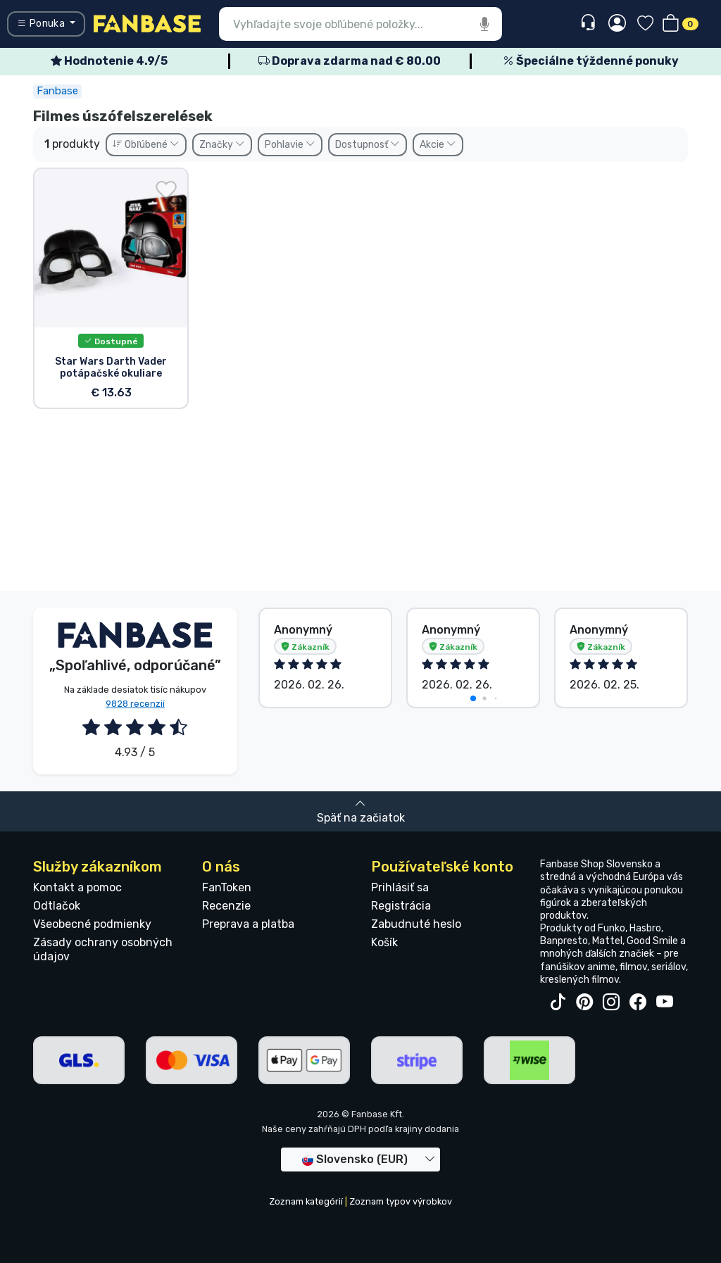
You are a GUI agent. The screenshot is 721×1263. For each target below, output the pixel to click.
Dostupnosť (367, 145)
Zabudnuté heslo (416, 924)
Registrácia (401, 905)
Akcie (438, 145)
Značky (222, 145)
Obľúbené (146, 145)
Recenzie (226, 905)
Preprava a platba (248, 924)
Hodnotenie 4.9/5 (109, 61)
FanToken (226, 887)
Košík (384, 942)
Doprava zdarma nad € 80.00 (349, 61)
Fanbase (57, 90)
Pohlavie (290, 145)
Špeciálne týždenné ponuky (591, 61)
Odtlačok (56, 905)
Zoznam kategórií (306, 1201)
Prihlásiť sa (400, 887)
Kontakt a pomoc (77, 887)
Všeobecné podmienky (92, 924)
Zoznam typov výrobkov (400, 1201)
